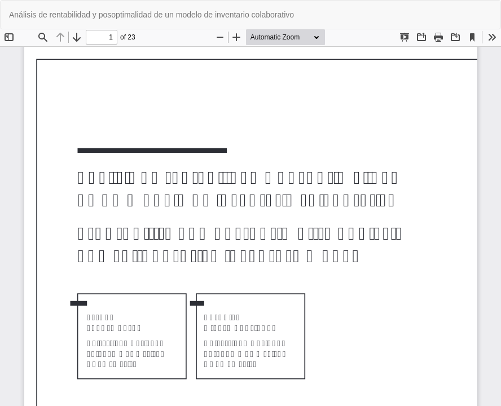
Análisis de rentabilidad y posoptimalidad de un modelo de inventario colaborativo (151, 14)
